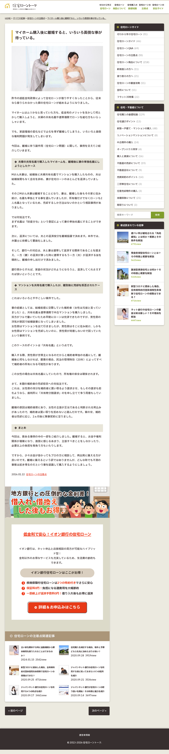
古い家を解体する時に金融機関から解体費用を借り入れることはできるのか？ (38, 651)
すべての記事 (19, 18)
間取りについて (127, 205)
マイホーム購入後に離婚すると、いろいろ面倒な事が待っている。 (76, 18)
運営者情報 (84, 739)
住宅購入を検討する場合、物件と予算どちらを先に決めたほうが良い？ (88, 651)
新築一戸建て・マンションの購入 (137, 128)
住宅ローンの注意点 (36, 18)
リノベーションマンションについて (137, 135)
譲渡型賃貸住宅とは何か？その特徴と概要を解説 (145, 276)
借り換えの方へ (128, 76)
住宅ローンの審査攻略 (131, 83)
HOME (8, 18)
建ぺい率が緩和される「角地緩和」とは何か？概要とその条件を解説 (145, 237)
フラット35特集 (128, 97)
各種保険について (129, 198)
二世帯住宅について (129, 184)
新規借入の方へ (128, 69)
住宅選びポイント (129, 121)
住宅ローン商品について (133, 62)
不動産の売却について (131, 163)
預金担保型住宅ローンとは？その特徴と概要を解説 (145, 257)
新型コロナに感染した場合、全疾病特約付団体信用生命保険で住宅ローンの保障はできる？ (38, 671)
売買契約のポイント (130, 177)
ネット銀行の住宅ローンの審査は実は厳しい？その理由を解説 (145, 320)
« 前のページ (16, 715)
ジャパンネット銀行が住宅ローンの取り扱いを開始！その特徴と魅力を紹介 (88, 691)
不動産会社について (129, 170)
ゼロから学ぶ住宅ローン (132, 34)
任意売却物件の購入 (129, 191)
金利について (126, 90)
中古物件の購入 (128, 142)
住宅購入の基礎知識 (131, 115)
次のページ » (98, 715)
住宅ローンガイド (129, 41)
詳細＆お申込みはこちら (60, 607)
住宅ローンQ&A (128, 48)
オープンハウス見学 (129, 149)
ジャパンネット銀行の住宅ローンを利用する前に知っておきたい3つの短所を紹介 (88, 671)
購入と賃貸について (130, 156)
